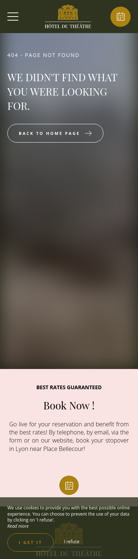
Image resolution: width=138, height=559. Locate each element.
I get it (30, 542)
